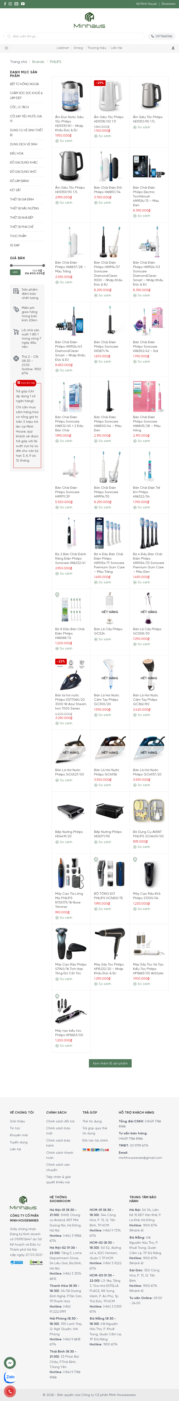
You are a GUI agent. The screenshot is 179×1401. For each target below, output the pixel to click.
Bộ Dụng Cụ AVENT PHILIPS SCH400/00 (148, 834)
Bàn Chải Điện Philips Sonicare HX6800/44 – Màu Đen (107, 424)
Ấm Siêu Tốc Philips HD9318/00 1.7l (109, 119)
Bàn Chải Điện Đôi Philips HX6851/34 (108, 190)
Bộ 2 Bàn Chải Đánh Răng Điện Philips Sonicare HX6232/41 (70, 559)
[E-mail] (16, 4)
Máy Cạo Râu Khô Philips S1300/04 (147, 896)
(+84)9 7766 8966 (131, 1139)
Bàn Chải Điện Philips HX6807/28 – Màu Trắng (70, 267)
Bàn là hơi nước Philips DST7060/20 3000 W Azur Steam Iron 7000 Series (70, 702)
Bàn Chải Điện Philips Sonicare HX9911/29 (67, 492)
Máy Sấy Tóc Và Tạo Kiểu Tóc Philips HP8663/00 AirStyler (148, 969)
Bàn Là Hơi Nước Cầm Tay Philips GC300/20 (106, 700)
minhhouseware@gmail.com (140, 1158)
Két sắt (15, 190)
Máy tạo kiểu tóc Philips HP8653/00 (69, 1033)
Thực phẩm (18, 236)
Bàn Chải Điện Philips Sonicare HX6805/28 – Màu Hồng (147, 424)
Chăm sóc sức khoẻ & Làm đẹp (26, 96)
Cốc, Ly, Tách (19, 107)
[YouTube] (23, 4)
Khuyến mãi (19, 1135)
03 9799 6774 (139, 1146)
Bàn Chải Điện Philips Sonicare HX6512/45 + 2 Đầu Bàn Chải (69, 424)
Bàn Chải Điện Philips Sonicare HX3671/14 (106, 347)
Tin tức (15, 1128)
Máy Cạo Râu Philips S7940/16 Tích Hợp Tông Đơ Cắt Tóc (71, 969)
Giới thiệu (17, 1121)
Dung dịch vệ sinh (23, 144)
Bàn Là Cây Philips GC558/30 (147, 631)
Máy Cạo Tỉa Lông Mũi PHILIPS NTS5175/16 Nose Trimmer (69, 900)
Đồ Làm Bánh (19, 181)
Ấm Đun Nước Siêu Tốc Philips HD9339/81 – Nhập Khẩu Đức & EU (69, 124)
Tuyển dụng (18, 1142)
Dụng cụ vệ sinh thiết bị (26, 133)
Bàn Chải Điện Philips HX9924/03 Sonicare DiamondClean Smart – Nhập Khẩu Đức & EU (148, 273)
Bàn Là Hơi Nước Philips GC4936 (106, 772)
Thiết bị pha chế (21, 227)
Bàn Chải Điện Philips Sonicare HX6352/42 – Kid (145, 347)
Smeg (78, 48)
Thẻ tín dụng (92, 1121)
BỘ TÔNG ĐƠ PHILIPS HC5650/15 (108, 896)
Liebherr (63, 48)
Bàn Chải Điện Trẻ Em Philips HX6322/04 (146, 492)
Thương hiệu (97, 48)
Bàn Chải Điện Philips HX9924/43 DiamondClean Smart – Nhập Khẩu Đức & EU (70, 351)
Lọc (15, 272)
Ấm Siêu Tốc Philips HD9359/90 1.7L (70, 190)
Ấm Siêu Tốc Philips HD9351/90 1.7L (148, 119)
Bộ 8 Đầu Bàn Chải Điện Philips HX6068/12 (70, 634)
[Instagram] (10, 4)
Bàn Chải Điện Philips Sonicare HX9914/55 (106, 492)
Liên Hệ (116, 48)
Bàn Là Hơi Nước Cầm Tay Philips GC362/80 (145, 700)
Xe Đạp (15, 245)
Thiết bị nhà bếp (21, 217)
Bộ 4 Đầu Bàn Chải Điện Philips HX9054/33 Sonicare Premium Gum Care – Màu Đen (148, 563)
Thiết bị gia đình (22, 199)
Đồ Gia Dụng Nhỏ (23, 171)
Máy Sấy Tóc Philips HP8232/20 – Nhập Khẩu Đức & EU (109, 969)
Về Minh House (146, 4)
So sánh (63, 141)
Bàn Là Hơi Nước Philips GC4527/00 (69, 772)
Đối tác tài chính (95, 1140)
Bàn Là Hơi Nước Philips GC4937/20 (147, 772)
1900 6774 (110, 1344)
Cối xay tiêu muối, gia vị (26, 119)
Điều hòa (16, 153)
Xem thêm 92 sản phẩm (110, 1063)
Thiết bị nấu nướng (24, 208)
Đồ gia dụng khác (24, 162)
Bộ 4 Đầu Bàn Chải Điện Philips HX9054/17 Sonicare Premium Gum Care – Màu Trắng (109, 563)
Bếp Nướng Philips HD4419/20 (69, 834)
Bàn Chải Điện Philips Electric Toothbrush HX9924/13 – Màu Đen (146, 196)
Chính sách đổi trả (60, 1121)
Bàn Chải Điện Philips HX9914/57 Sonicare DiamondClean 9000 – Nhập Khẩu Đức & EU (108, 273)
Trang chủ (18, 62)
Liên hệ (15, 1149)
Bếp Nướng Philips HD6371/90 (108, 834)
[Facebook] (5, 4)
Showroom (168, 4)
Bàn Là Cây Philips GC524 (108, 631)
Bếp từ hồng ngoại (24, 84)
